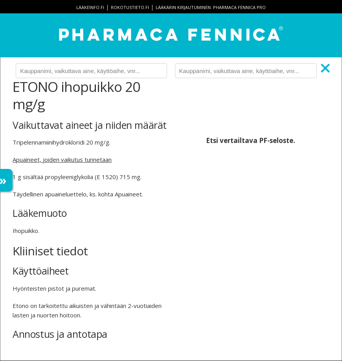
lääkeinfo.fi (90, 7)
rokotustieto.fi (130, 7)
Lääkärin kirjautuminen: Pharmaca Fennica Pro (211, 7)
